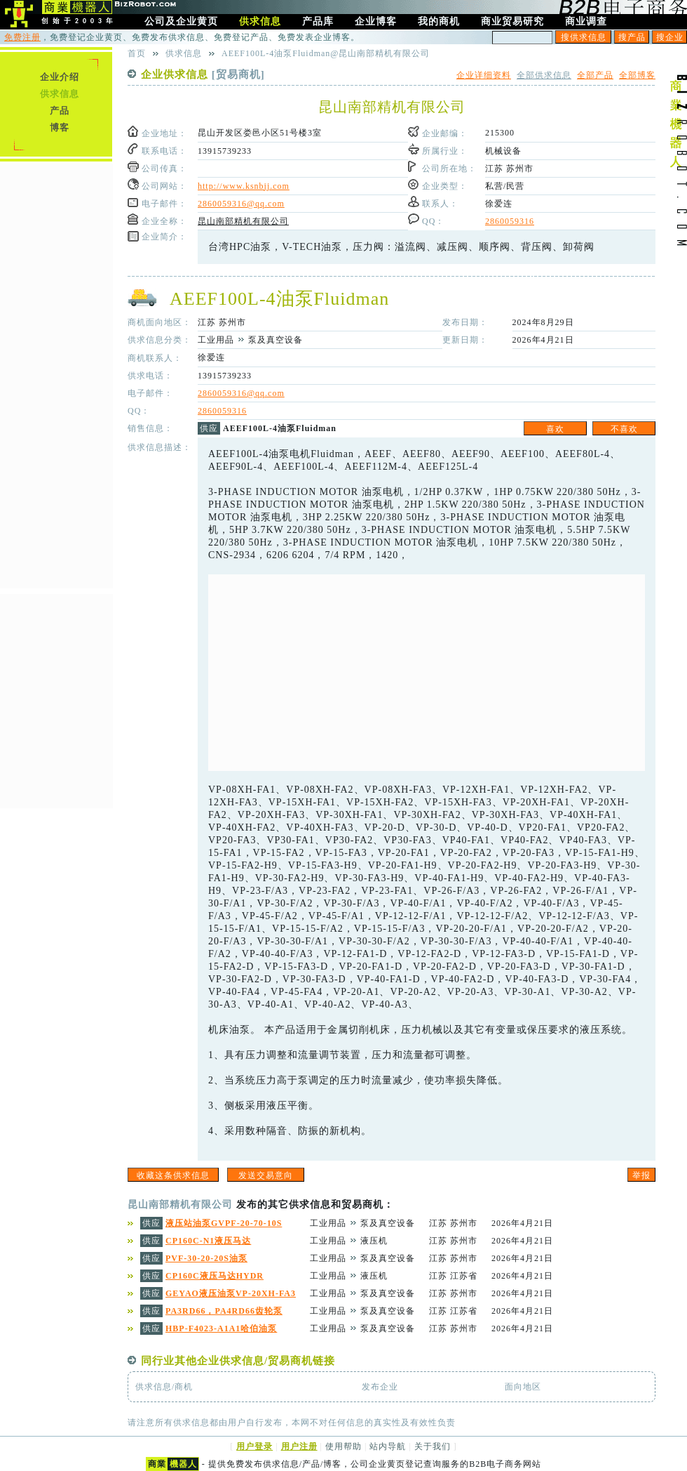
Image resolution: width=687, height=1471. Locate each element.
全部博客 (637, 75)
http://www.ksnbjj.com (244, 186)
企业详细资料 (483, 75)
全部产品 (595, 75)
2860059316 (509, 221)
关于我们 (432, 1446)
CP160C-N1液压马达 (208, 1241)
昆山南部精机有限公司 (243, 221)
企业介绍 (59, 77)
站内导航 (387, 1446)
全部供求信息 (544, 75)
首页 (137, 53)
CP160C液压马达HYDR (214, 1276)
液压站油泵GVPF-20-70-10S (223, 1223)
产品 (59, 110)
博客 (59, 127)
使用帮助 (343, 1446)
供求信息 (59, 93)
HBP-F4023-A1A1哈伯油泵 (221, 1328)
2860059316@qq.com (241, 204)
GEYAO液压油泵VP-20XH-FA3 (230, 1293)
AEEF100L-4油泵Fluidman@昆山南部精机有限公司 (326, 53)
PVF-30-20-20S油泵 (206, 1258)
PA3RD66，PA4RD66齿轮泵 (224, 1311)
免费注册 (22, 37)
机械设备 (503, 151)
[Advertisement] (426, 672)
